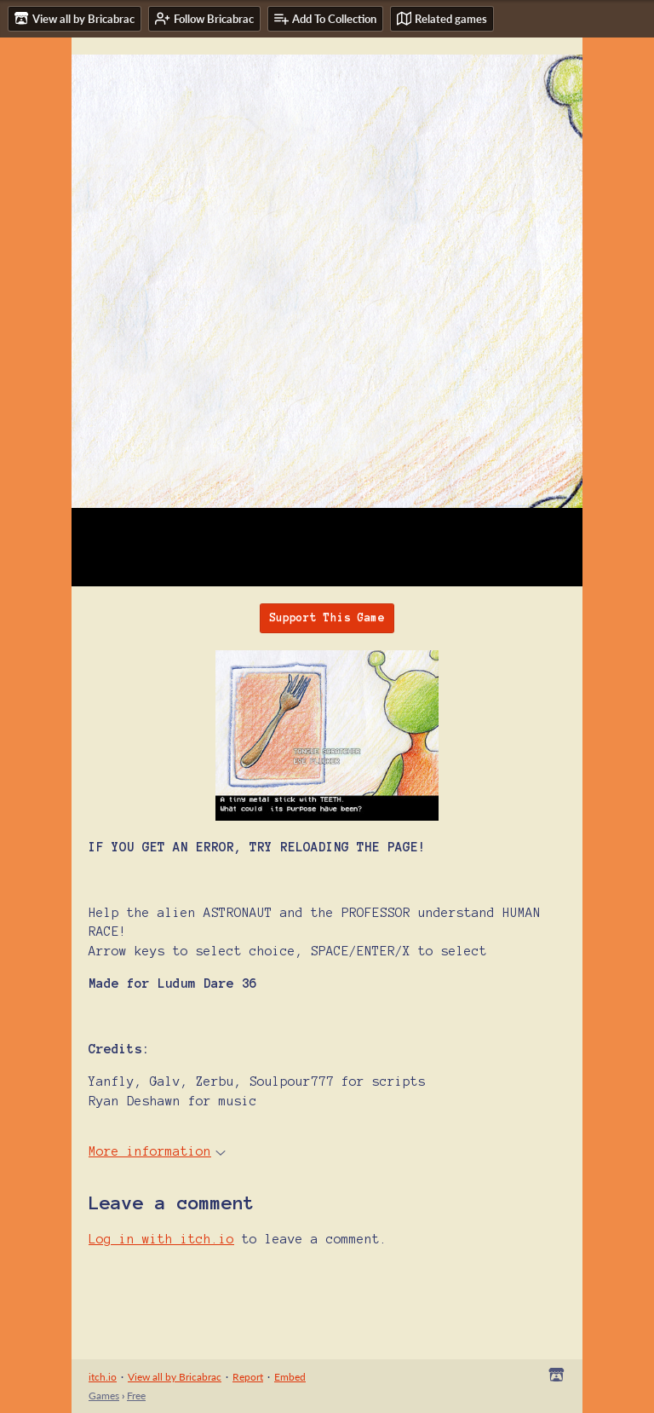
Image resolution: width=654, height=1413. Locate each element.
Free (136, 1395)
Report (247, 1376)
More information (157, 1151)
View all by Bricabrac (174, 1376)
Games (104, 1395)
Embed (290, 1376)
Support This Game (327, 618)
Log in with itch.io (161, 1239)
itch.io (103, 1376)
